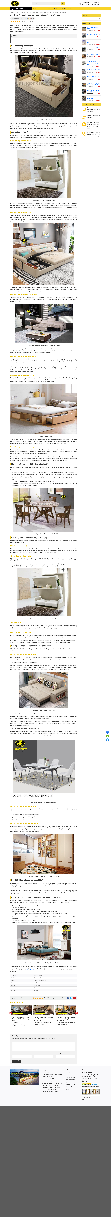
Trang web (58, 1048)
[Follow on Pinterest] (89, 1067)
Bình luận (15, 1035)
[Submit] (63, 3)
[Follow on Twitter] (87, 1067)
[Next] (76, 1008)
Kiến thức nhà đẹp (30, 12)
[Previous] (11, 1008)
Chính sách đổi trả (65, 8)
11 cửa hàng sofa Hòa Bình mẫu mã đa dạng (43, 1013)
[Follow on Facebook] (82, 1067)
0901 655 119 (85, 4)
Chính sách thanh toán (39, 8)
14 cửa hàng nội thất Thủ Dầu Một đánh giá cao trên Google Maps (21, 1014)
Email (35, 1048)
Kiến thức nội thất (20, 12)
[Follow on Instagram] (84, 1067)
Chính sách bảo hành (53, 8)
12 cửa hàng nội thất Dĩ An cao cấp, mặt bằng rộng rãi (66, 1013)
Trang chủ (12, 12)
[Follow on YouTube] (91, 1067)
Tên (13, 1048)
